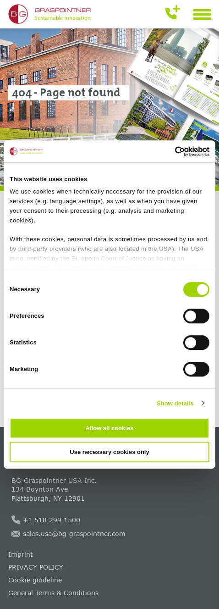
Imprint (20, 554)
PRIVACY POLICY (35, 567)
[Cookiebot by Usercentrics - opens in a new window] (169, 151)
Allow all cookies (110, 428)
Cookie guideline (35, 580)
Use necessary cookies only (109, 451)
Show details (175, 403)
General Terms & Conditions (53, 593)
